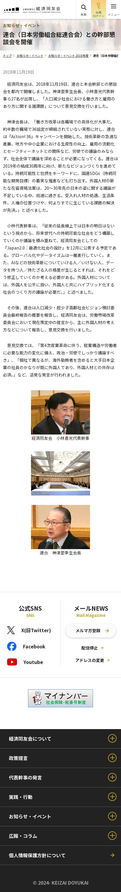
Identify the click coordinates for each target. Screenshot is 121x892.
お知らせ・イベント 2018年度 (68, 55)
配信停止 (89, 648)
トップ (7, 55)
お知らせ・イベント (30, 55)
